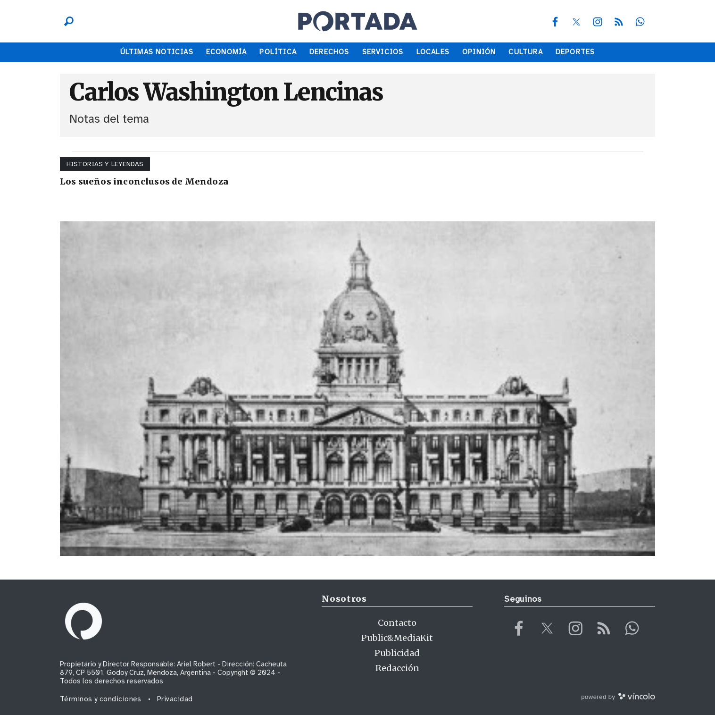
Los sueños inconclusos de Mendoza (144, 181)
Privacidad (175, 699)
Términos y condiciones (100, 699)
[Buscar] (66, 21)
